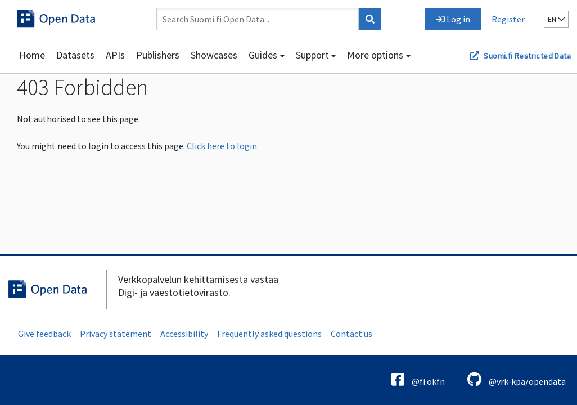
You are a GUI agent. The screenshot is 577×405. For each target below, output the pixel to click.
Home (32, 54)
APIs (115, 54)
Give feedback (44, 333)
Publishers (157, 54)
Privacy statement (115, 333)
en (556, 19)
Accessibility (184, 333)
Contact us (351, 333)
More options (375, 54)
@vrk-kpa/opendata (516, 379)
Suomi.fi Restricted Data (527, 56)
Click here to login (222, 145)
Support (312, 54)
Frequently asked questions (269, 333)
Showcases (214, 54)
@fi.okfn (418, 379)
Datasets (75, 54)
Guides (263, 54)
